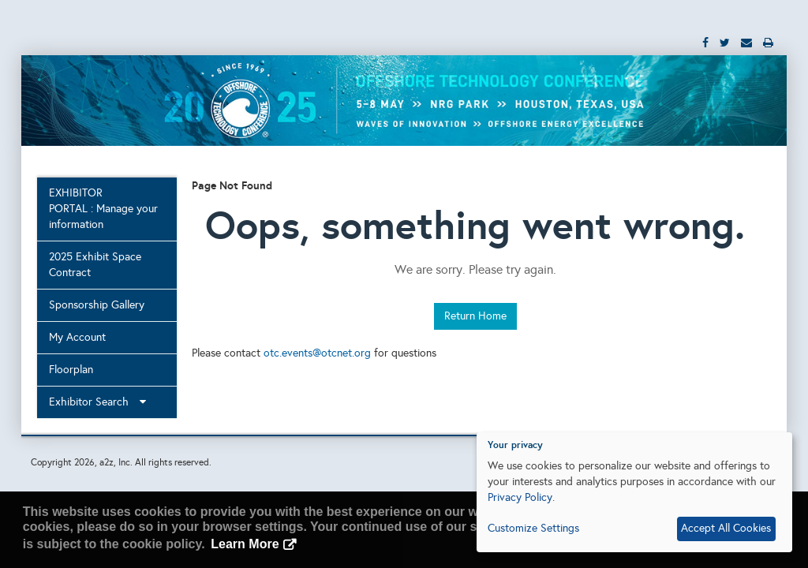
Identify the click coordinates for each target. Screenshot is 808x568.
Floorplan (71, 369)
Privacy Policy (520, 497)
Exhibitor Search (97, 402)
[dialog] (634, 492)
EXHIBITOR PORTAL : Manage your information (103, 208)
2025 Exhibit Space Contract (95, 264)
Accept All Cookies (726, 528)
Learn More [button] (245, 544)
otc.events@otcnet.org (317, 353)
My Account (77, 337)
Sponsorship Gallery (96, 305)
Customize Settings (533, 528)
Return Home (475, 316)
